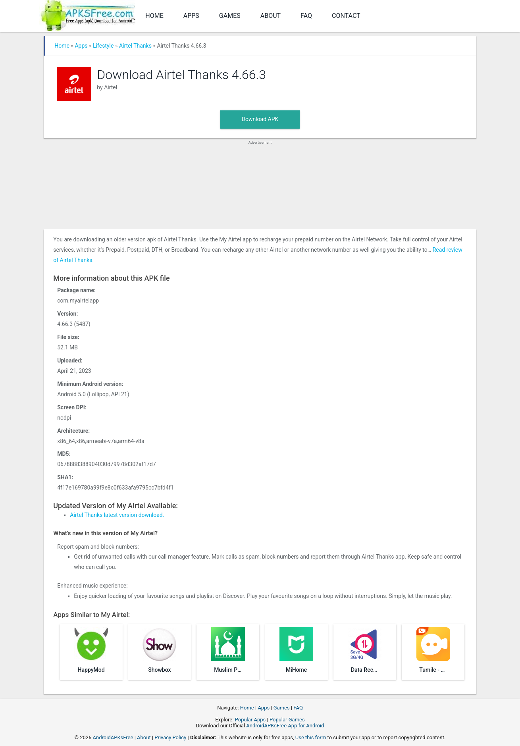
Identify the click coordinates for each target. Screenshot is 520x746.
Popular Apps (250, 720)
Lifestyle (103, 45)
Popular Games (287, 720)
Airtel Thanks (135, 45)
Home (154, 15)
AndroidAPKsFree (113, 737)
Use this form (310, 737)
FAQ (306, 15)
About (270, 15)
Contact (346, 15)
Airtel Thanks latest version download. (117, 515)
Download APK (260, 119)
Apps (191, 15)
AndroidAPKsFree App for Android (285, 726)
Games (230, 15)
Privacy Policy (170, 737)
